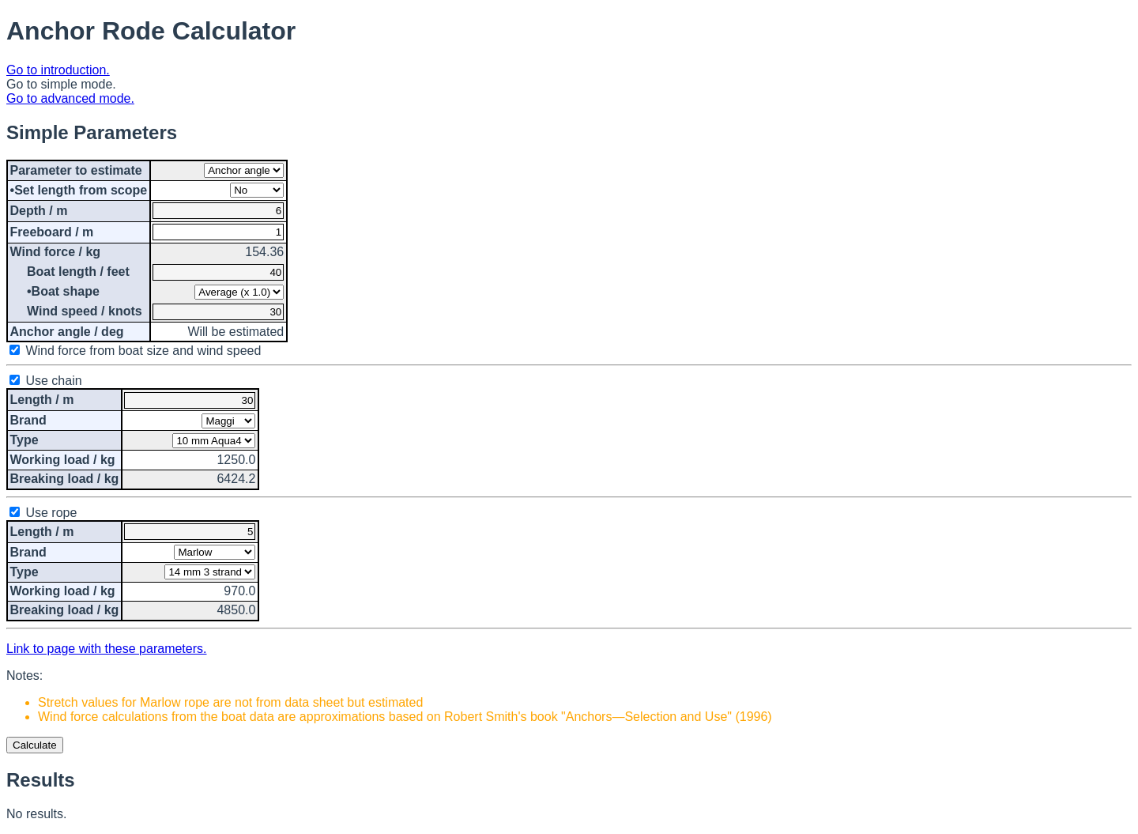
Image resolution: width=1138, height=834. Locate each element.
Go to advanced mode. (70, 98)
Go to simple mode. (61, 84)
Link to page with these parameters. (106, 648)
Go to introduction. (58, 70)
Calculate (35, 745)
